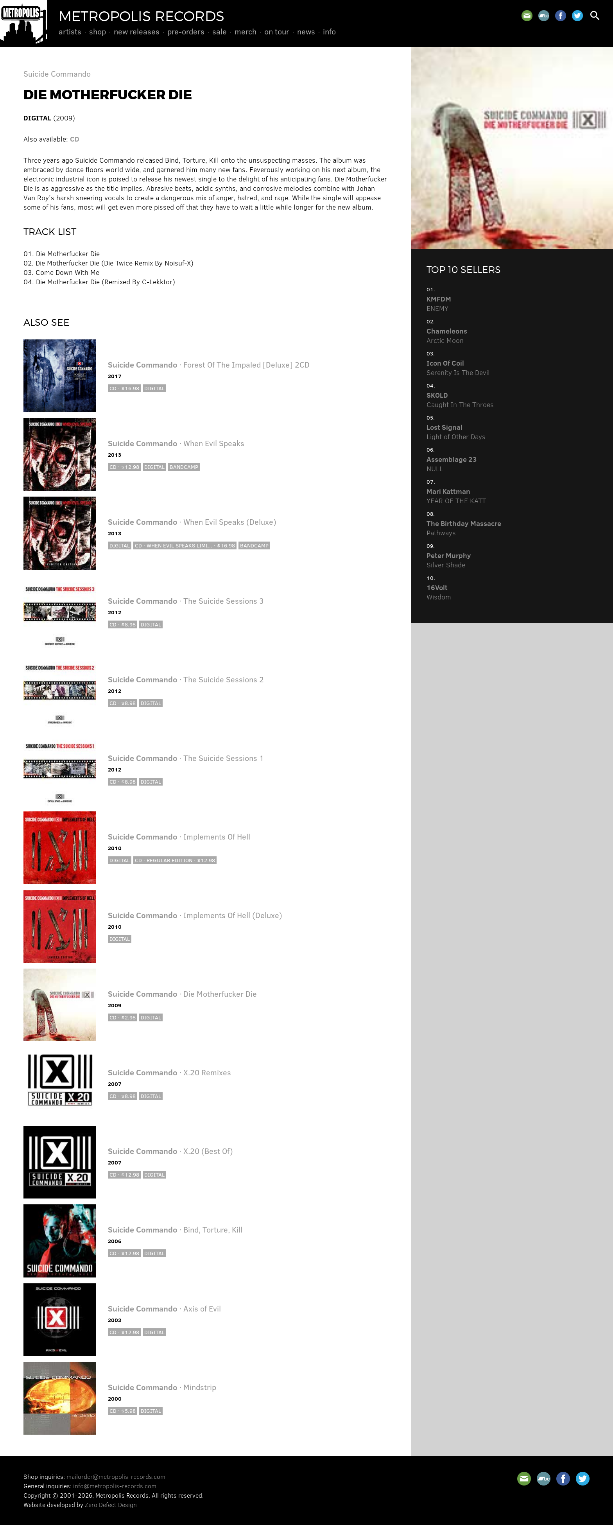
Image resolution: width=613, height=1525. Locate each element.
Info (329, 31)
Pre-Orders (185, 31)
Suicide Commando (57, 73)
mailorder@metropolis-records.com (115, 1476)
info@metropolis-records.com (114, 1486)
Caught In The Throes (460, 399)
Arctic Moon (447, 335)
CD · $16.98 (124, 388)
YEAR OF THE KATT (456, 495)
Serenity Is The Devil (458, 367)
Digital (154, 388)
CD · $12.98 (124, 466)
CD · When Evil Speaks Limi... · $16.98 (185, 545)
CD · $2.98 (122, 1017)
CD (74, 139)
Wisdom (439, 592)
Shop (97, 31)
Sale (219, 31)
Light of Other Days (456, 431)
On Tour (276, 31)
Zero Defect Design (111, 1504)
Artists (70, 31)
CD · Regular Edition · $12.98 (175, 860)
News (306, 31)
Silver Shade (449, 560)
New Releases (137, 31)
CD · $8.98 (122, 624)
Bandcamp (184, 466)
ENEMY (439, 303)
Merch (245, 31)
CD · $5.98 (122, 1410)
